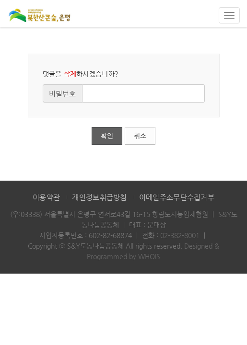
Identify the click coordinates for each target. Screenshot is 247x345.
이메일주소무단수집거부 (176, 197)
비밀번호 (62, 94)
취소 (140, 135)
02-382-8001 (180, 235)
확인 (107, 135)
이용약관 (46, 197)
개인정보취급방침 (99, 197)
